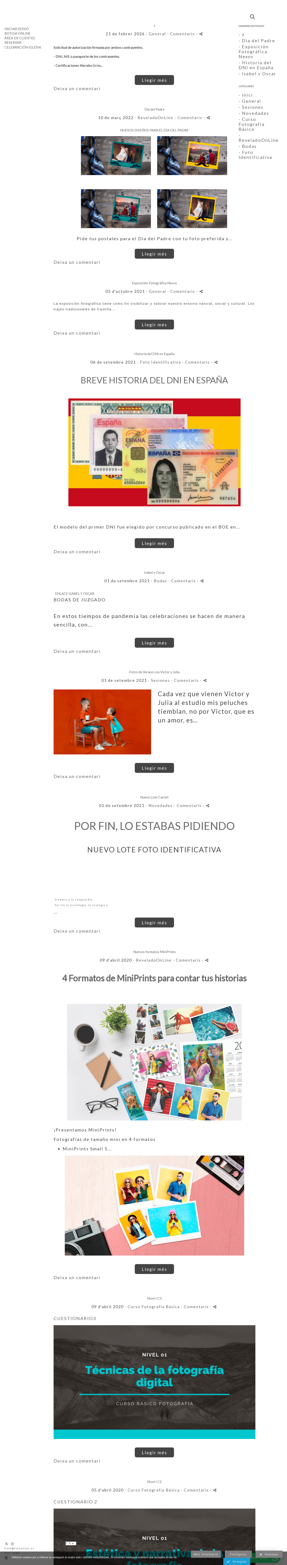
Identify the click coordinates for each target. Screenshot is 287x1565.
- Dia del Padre (257, 40)
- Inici (246, 95)
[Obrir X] (6, 1544)
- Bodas (248, 146)
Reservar (12, 42)
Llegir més (154, 80)
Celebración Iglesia (22, 47)
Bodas (160, 580)
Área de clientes (19, 38)
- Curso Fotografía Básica (252, 124)
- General (250, 101)
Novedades (160, 805)
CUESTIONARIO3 (75, 1318)
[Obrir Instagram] (12, 1544)
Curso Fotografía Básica (154, 1306)
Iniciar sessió (16, 29)
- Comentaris (181, 33)
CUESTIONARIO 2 (76, 1501)
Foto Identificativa (160, 362)
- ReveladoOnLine (259, 137)
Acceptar (237, 1562)
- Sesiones (251, 107)
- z (242, 34)
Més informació (206, 1554)
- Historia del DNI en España (256, 65)
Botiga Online (17, 33)
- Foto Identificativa (255, 154)
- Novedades (254, 113)
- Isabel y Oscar (257, 73)
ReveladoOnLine (155, 117)
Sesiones (160, 680)
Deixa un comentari (77, 88)
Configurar (238, 1554)
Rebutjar (269, 1554)
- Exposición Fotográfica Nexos (254, 51)
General (157, 33)
